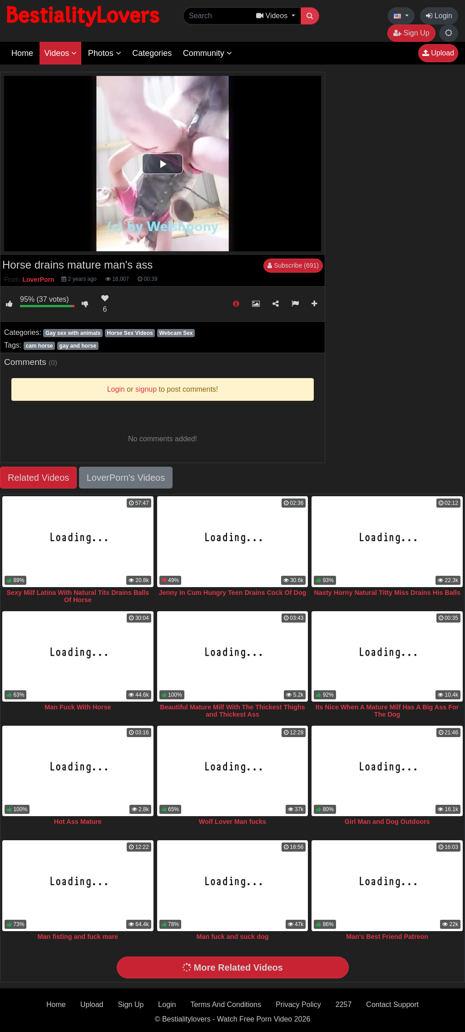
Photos (104, 53)
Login (439, 16)
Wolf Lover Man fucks (232, 821)
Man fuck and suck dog (232, 936)
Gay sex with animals (72, 333)
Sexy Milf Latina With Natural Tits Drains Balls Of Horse (77, 596)
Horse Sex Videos (130, 333)
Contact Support (392, 1004)
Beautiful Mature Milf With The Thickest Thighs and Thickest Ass (232, 710)
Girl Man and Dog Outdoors (387, 821)
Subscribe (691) (293, 265)
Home (22, 53)
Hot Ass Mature (78, 821)
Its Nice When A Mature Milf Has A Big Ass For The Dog (387, 710)
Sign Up (411, 33)
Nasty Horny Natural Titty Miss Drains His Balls (387, 592)
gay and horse (77, 346)
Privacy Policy (298, 1004)
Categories (152, 53)
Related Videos (38, 478)
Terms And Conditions (226, 1004)
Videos (60, 53)
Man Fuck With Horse (78, 707)
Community (207, 53)
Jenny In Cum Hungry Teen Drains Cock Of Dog (232, 592)
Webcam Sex (176, 333)
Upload (438, 53)
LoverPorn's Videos (126, 478)
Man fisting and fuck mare (78, 936)
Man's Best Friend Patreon (387, 936)
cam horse (39, 346)
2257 (344, 1004)
